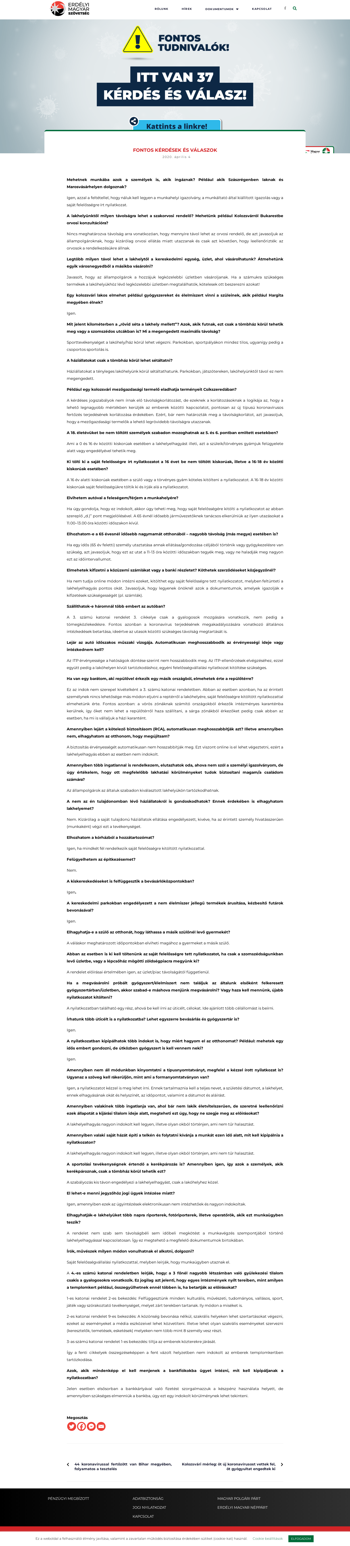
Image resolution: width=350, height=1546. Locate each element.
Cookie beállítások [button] (268, 1538)
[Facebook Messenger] (91, 1426)
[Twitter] (71, 1426)
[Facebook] (81, 1426)
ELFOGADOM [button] (301, 1538)
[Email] (101, 1426)
